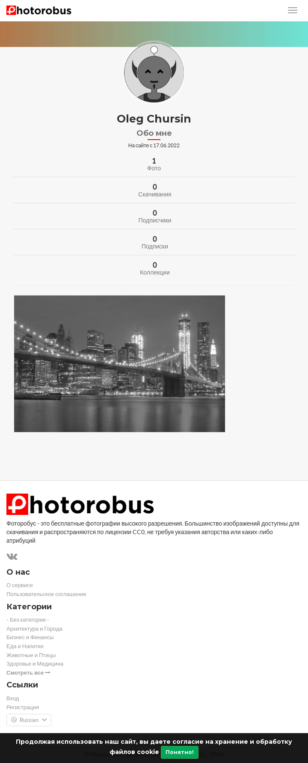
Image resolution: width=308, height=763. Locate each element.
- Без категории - (27, 620)
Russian (29, 720)
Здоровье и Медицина (34, 664)
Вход (12, 698)
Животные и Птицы (31, 655)
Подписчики (154, 220)
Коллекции (155, 272)
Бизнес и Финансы (30, 637)
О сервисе (19, 585)
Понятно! (180, 752)
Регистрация (22, 707)
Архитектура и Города (34, 629)
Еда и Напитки (25, 646)
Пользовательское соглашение (46, 594)
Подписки (155, 246)
